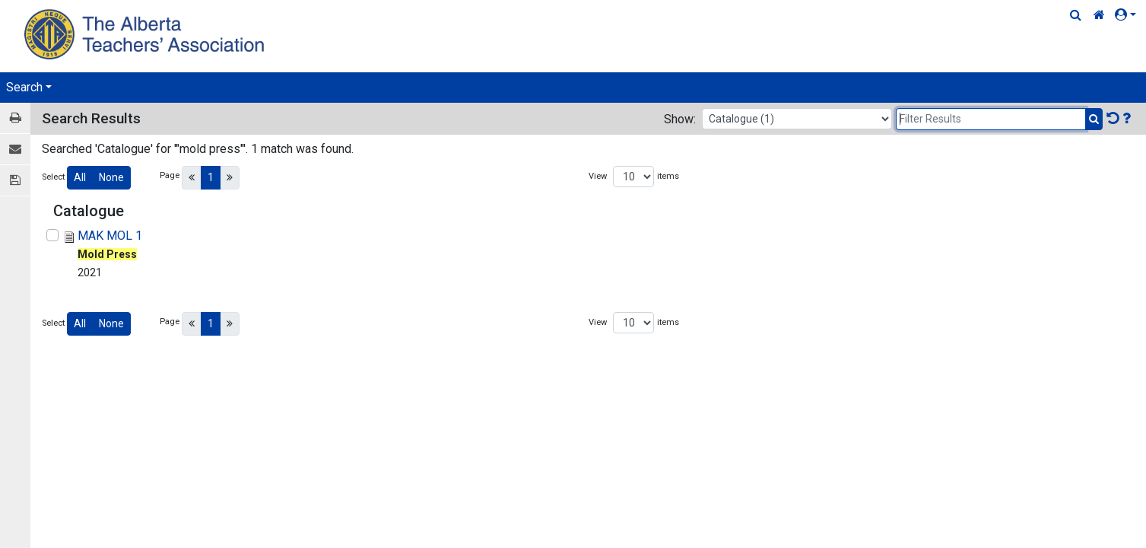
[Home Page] (146, 34)
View (598, 176)
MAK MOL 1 (110, 235)
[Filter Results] (991, 119)
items (668, 176)
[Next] (230, 178)
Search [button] (24, 87)
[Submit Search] (1094, 119)
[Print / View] (15, 118)
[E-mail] (15, 149)
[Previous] (192, 178)
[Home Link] (1099, 15)
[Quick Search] (1075, 15)
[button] (1128, 15)
